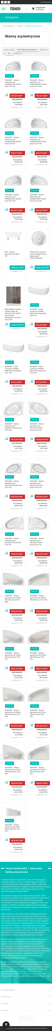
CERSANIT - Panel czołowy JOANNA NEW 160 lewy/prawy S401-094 (38, 369)
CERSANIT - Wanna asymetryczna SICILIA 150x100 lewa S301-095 (38, 713)
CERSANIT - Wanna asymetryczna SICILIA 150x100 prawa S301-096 (13, 713)
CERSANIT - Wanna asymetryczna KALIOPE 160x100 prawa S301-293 (37, 484)
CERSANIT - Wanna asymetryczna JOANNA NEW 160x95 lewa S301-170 (13, 197)
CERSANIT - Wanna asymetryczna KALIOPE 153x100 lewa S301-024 (13, 427)
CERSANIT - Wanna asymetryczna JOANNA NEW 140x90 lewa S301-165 (13, 83)
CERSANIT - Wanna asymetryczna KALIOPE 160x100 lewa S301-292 (13, 484)
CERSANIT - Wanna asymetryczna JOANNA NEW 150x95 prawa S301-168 (38, 140)
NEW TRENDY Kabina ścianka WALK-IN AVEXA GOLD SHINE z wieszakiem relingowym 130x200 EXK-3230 (13, 314)
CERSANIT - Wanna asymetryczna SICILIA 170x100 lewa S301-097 (38, 597)
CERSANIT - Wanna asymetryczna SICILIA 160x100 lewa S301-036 (38, 656)
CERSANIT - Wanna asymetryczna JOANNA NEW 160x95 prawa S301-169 (38, 197)
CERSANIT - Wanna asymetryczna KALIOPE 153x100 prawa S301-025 (37, 427)
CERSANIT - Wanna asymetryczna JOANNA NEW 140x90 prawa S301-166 (38, 83)
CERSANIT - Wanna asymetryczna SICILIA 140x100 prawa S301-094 (13, 770)
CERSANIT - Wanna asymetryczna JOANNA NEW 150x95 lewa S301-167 (13, 140)
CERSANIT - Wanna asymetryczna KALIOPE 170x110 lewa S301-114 (13, 541)
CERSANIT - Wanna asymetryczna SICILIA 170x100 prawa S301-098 (13, 598)
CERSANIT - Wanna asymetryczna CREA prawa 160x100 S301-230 (13, 828)
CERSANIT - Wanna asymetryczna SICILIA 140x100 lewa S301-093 (38, 770)
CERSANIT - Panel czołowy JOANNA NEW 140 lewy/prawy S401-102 (38, 312)
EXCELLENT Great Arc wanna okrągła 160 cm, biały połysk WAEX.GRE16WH (38, 255)
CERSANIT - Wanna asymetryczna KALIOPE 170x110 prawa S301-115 (37, 541)
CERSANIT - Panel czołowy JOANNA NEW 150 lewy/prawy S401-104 (13, 369)
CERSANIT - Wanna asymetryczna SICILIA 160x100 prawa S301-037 (13, 656)
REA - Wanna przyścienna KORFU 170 (12, 254)
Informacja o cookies (11, 1028)
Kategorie (10, 17)
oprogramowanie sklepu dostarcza (30, 1028)
